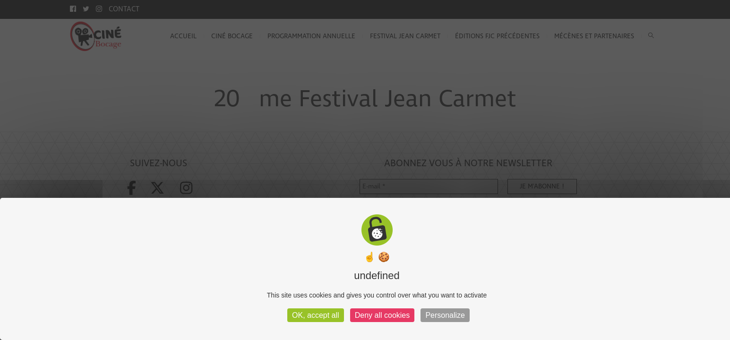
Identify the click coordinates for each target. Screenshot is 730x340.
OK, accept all (315, 315)
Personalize (445, 315)
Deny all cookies (382, 315)
